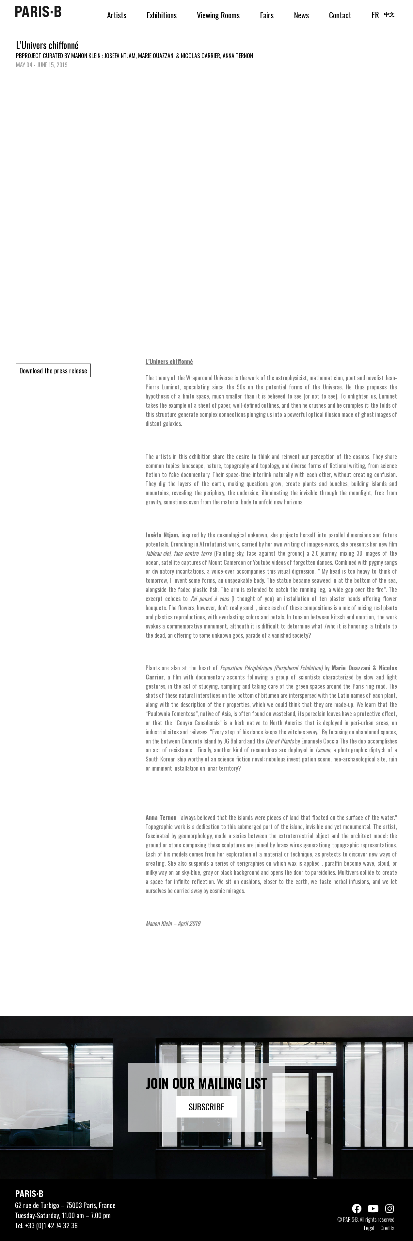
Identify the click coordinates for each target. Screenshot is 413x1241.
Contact (340, 15)
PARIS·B (38, 11)
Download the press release (53, 370)
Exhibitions (162, 15)
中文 (389, 14)
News (301, 15)
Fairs (267, 15)
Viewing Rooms (218, 15)
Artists (116, 15)
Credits (387, 1228)
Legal (369, 1228)
